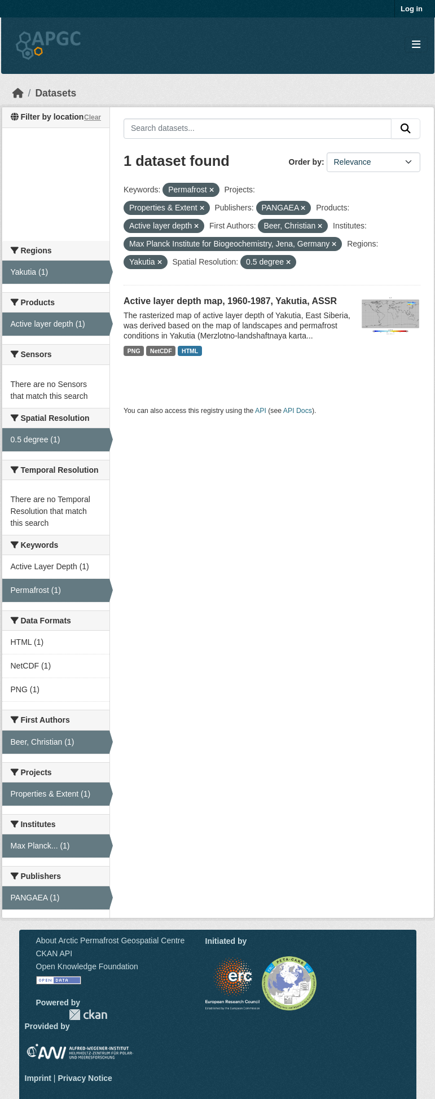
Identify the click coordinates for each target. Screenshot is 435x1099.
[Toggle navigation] (416, 45)
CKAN (88, 1015)
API (260, 411)
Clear (92, 117)
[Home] (18, 93)
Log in (412, 9)
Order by (305, 161)
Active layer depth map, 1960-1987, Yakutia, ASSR (230, 301)
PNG (134, 351)
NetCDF (161, 351)
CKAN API (54, 953)
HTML (190, 351)
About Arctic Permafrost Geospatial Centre (110, 940)
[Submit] (405, 128)
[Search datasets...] (258, 128)
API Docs (297, 411)
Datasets (55, 93)
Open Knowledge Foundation (87, 966)
